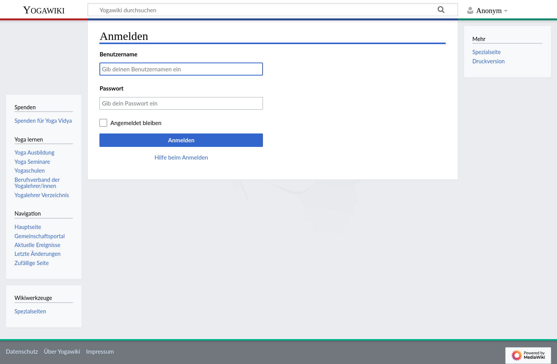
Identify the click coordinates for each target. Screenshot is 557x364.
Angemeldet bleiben (135, 122)
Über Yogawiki (62, 351)
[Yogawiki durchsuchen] (273, 9)
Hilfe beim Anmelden (181, 157)
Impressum (100, 351)
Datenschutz (22, 351)
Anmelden (181, 140)
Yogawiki (44, 10)
